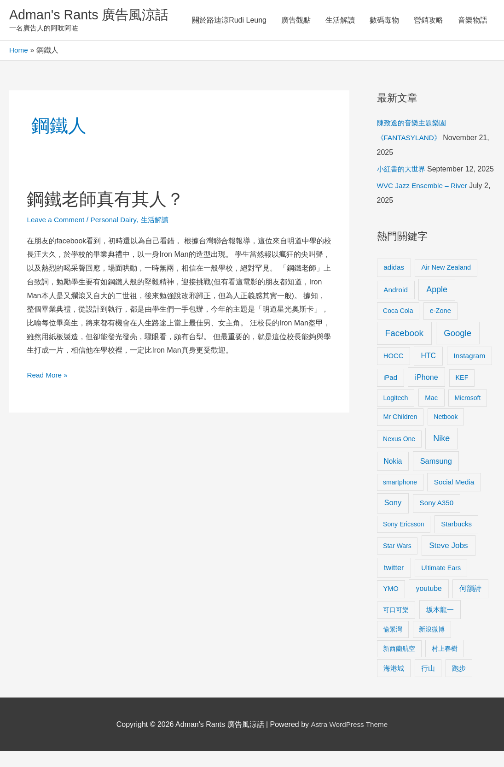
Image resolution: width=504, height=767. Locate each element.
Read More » (48, 375)
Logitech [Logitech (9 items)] (395, 414)
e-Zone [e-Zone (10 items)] (440, 326)
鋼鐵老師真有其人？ (109, 200)
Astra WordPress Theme (349, 740)
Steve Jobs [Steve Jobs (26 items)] (448, 561)
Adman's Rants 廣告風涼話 (92, 15)
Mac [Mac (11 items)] (431, 414)
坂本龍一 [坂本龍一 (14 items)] (440, 626)
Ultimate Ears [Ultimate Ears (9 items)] (441, 584)
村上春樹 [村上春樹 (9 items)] (445, 664)
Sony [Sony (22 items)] (392, 518)
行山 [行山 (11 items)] (428, 684)
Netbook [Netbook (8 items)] (446, 433)
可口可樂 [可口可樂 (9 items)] (396, 626)
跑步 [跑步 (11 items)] (459, 684)
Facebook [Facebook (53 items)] (404, 349)
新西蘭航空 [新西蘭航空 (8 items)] (399, 664)
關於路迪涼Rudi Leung (229, 20)
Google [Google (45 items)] (457, 349)
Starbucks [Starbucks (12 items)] (456, 540)
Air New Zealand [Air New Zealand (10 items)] (446, 283)
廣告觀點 (296, 20)
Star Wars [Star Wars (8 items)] (397, 562)
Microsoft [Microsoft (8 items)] (468, 414)
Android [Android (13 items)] (395, 306)
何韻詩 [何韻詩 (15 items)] (470, 604)
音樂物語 (472, 20)
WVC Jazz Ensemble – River (424, 202)
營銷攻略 (428, 20)
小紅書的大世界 (403, 170)
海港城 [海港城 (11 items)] (393, 684)
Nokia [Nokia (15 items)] (393, 477)
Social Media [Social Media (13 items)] (454, 498)
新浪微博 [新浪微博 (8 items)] (432, 645)
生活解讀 (340, 20)
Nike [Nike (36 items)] (441, 454)
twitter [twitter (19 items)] (394, 583)
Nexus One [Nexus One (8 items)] (399, 455)
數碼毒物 (384, 20)
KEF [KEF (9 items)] (462, 393)
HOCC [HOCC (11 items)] (393, 372)
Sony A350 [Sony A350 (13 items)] (436, 519)
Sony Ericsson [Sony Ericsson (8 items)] (403, 540)
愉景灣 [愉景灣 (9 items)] (392, 645)
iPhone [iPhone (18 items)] (426, 393)
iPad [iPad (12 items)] (390, 393)
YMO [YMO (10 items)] (391, 604)
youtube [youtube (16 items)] (429, 604)
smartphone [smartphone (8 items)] (400, 498)
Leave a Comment (57, 221)
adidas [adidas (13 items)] (393, 283)
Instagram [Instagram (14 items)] (470, 372)
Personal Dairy (117, 221)
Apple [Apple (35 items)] (436, 305)
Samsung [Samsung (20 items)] (436, 477)
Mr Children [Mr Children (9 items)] (400, 433)
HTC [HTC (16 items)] (428, 372)
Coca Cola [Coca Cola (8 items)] (398, 326)
